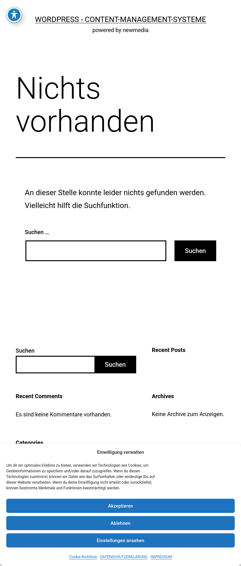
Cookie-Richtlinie (83, 557)
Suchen (25, 350)
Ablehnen (120, 523)
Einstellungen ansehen (120, 540)
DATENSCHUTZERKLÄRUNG (123, 557)
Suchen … (37, 232)
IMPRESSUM (161, 557)
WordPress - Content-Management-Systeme (120, 19)
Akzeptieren (120, 506)
